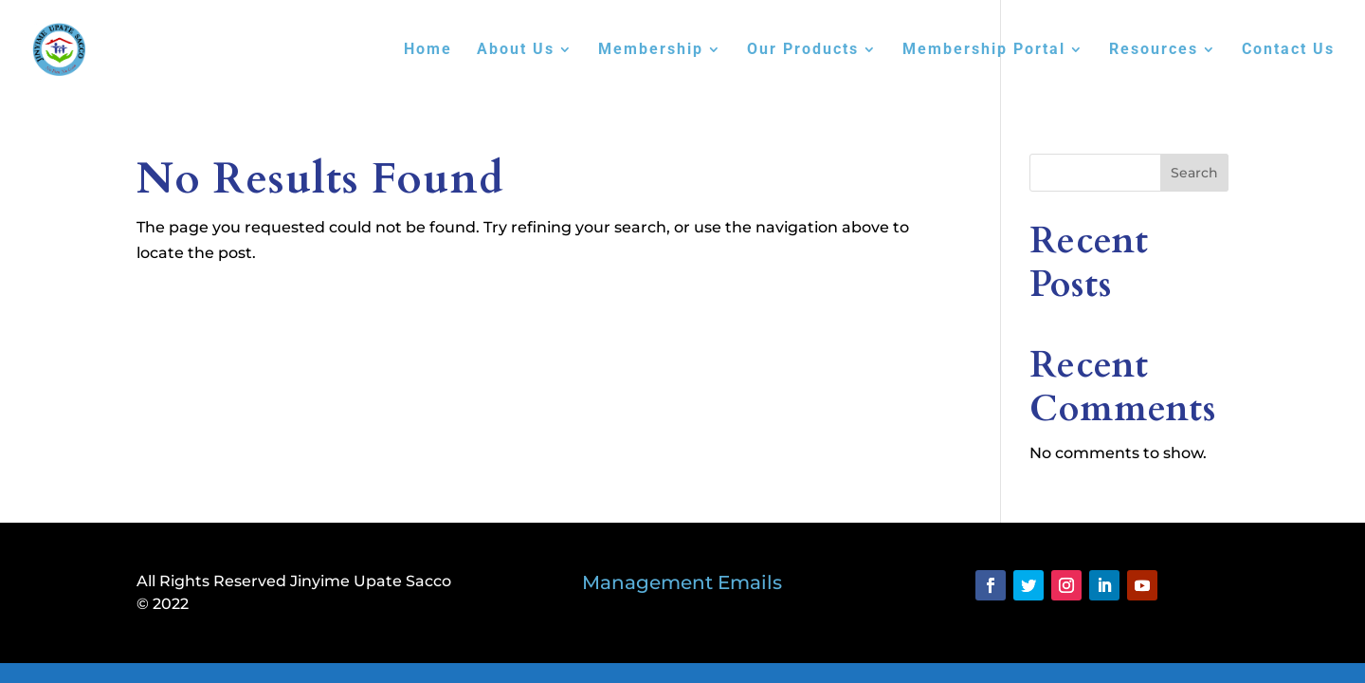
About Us (516, 50)
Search (1194, 172)
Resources (1153, 50)
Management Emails (682, 582)
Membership (650, 50)
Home (428, 50)
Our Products (803, 50)
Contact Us (1288, 50)
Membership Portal (983, 50)
